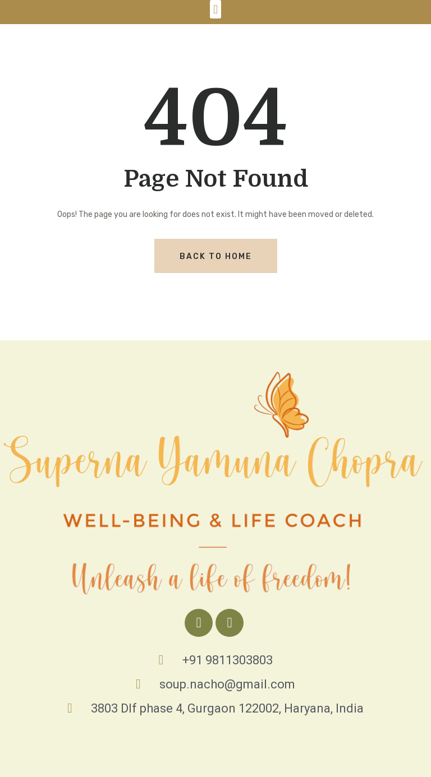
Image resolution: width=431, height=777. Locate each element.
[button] (215, 9)
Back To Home (216, 256)
